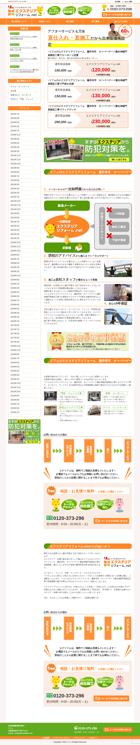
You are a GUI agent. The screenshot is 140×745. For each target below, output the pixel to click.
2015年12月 (16, 383)
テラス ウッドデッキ (115, 407)
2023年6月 (15, 139)
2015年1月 (15, 412)
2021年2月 (15, 234)
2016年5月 (15, 367)
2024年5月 (15, 122)
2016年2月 (15, 379)
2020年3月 (15, 267)
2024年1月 (15, 131)
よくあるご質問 (127, 1)
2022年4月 (15, 189)
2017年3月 (15, 342)
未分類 (13, 91)
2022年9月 (15, 168)
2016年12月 (16, 346)
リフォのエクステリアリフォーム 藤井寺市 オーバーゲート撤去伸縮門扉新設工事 (24, 71)
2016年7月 (15, 358)
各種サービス (44, 21)
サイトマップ (80, 738)
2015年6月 (15, 408)
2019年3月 (15, 292)
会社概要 (117, 1)
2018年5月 (15, 309)
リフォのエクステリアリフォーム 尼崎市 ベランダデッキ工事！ (24, 60)
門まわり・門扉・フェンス (22, 99)
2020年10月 (16, 251)
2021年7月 (15, 222)
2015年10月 (16, 392)
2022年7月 (15, 176)
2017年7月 (15, 329)
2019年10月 (16, 276)
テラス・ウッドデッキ (20, 87)
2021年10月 (16, 209)
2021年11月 (16, 205)
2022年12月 (16, 155)
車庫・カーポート (114, 393)
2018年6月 (15, 305)
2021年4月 (15, 226)
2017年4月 (15, 338)
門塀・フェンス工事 (71, 393)
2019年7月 (15, 284)
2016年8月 (15, 354)
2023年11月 (16, 135)
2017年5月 (15, 334)
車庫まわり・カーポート (21, 95)
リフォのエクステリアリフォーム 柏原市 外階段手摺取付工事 (24, 38)
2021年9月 (15, 213)
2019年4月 (15, 288)
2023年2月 (15, 151)
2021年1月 (15, 238)
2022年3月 (15, 193)
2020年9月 (15, 255)
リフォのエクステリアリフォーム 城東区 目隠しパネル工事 (24, 49)
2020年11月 (16, 247)
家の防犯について (19, 21)
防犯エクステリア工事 (71, 407)
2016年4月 (15, 371)
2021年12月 (16, 201)
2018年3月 (15, 313)
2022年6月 (15, 180)
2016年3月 (15, 375)
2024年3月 (15, 126)
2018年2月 (15, 317)
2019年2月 (15, 296)
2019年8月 (15, 280)
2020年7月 (15, 259)
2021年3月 (15, 230)
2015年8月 (15, 400)
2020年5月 (15, 263)
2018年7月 (15, 300)
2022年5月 (15, 184)
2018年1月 (15, 321)
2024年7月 (15, 114)
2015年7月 (15, 404)
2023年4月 (15, 147)
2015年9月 (15, 396)
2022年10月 (16, 164)
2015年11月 (16, 387)
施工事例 (95, 21)
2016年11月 (16, 350)
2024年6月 (15, 118)
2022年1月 (15, 197)
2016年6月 (15, 363)
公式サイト (94, 738)
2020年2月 (15, 271)
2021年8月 (15, 218)
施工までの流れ (121, 21)
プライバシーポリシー (62, 738)
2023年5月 (15, 143)
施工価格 (70, 21)
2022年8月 (15, 172)
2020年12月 (16, 242)
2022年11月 (16, 160)
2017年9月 (15, 325)
